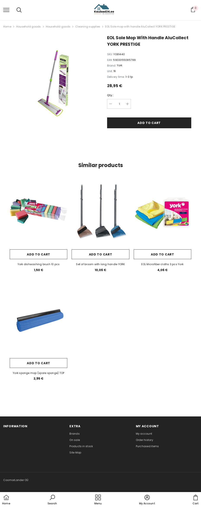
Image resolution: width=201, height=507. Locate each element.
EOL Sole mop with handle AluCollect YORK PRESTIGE (140, 26)
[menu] (6, 10)
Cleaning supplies (87, 26)
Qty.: (110, 95)
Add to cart (149, 123)
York (119, 65)
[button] (52, 500)
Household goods (28, 26)
